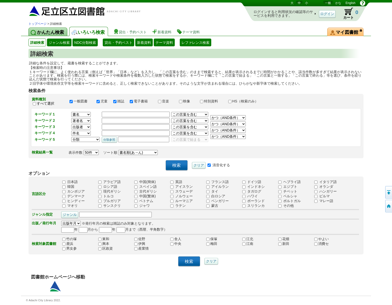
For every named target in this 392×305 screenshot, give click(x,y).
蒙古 (212, 206)
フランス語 (217, 182)
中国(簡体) (145, 182)
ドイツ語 (251, 182)
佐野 (139, 239)
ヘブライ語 (289, 182)
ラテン (178, 206)
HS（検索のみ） (245, 101)
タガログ (251, 191)
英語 (176, 182)
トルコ (106, 196)
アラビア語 (109, 182)
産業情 (141, 248)
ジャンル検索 (59, 43)
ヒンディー (73, 201)
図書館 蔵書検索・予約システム (81, 10)
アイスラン (181, 187)
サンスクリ (109, 206)
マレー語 (323, 201)
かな (338, 3)
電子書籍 (141, 101)
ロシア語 (107, 187)
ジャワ (142, 206)
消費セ (321, 244)
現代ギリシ (109, 191)
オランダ (323, 187)
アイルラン (217, 187)
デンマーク (73, 196)
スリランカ (253, 206)
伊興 (139, 244)
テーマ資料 (164, 43)
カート (348, 14)
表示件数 (83, 152)
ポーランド (253, 201)
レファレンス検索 (196, 43)
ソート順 (130, 152)
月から (88, 229)
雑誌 (119, 101)
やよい (321, 239)
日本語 (70, 182)
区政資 (105, 248)
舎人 (175, 239)
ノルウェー (181, 196)
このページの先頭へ (388, 192)
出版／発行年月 (44, 223)
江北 (247, 239)
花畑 (283, 239)
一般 (328, 3)
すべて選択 (45, 103)
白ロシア (215, 196)
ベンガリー (217, 201)
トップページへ (388, 206)
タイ (212, 191)
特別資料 (212, 101)
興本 (103, 244)
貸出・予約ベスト (118, 43)
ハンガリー (325, 191)
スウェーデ (181, 191)
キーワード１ (45, 114)
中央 (175, 244)
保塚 (211, 239)
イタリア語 (325, 182)
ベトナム (143, 201)
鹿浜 (67, 244)
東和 (103, 239)
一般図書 (81, 101)
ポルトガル (289, 201)
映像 (187, 101)
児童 (102, 101)
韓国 (68, 187)
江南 (247, 244)
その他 (286, 206)
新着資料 (144, 43)
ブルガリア (109, 201)
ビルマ (322, 196)
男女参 (69, 248)
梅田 (211, 244)
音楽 (166, 101)
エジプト (287, 187)
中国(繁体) (145, 196)
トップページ (37, 24)
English (350, 3)
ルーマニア (181, 201)
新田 (283, 244)
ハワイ (250, 196)
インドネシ (253, 187)
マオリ (70, 206)
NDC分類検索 (85, 43)
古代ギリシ (145, 191)
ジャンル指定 (42, 214)
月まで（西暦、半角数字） (141, 229)
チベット (287, 191)
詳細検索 (37, 43)
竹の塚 (69, 239)
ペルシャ (287, 196)
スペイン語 (145, 187)
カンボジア (73, 191)
